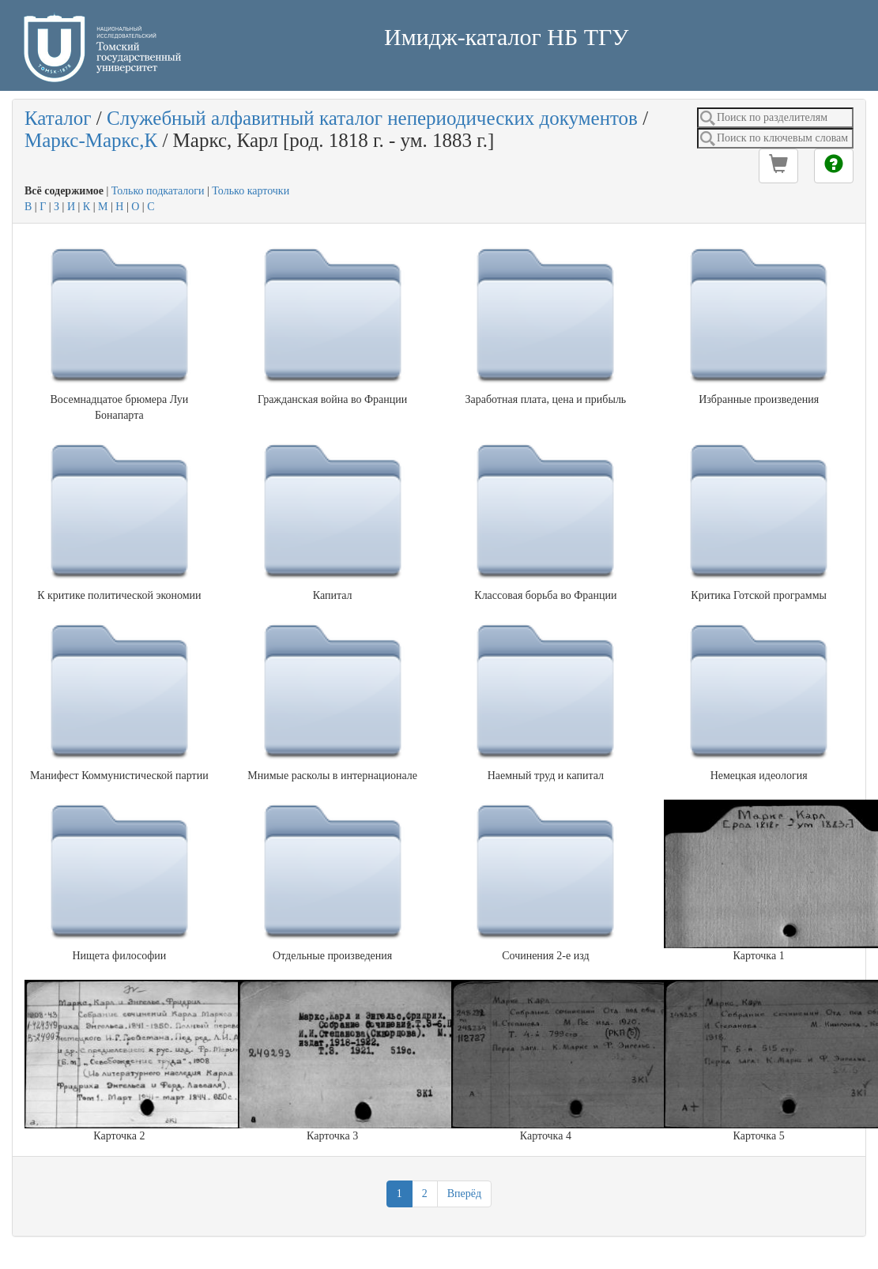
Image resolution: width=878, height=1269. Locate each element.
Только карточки (250, 191)
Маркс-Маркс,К (90, 140)
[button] (778, 166)
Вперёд (464, 1193)
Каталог (58, 118)
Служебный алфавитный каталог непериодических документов (372, 118)
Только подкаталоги (158, 191)
